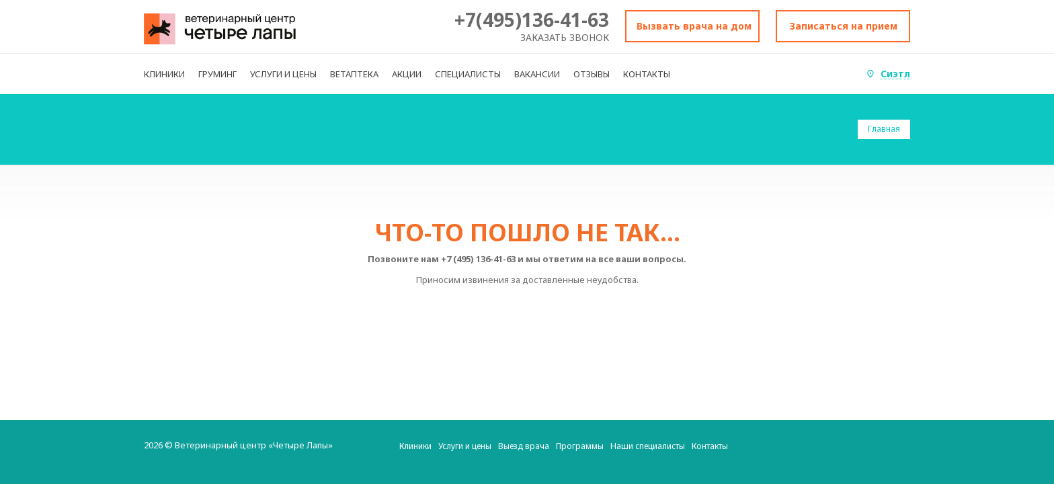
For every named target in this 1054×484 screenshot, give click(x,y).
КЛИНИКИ (164, 74)
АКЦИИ (406, 74)
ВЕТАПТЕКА (354, 74)
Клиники (415, 446)
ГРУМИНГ (217, 74)
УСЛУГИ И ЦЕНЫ (283, 74)
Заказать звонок (564, 37)
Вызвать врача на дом (694, 25)
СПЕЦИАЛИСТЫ (468, 74)
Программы (580, 446)
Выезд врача (523, 446)
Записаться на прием (843, 25)
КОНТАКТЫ (646, 74)
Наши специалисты (647, 446)
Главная (884, 128)
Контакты (710, 446)
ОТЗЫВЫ (591, 74)
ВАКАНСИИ (537, 74)
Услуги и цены (464, 446)
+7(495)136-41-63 (531, 19)
